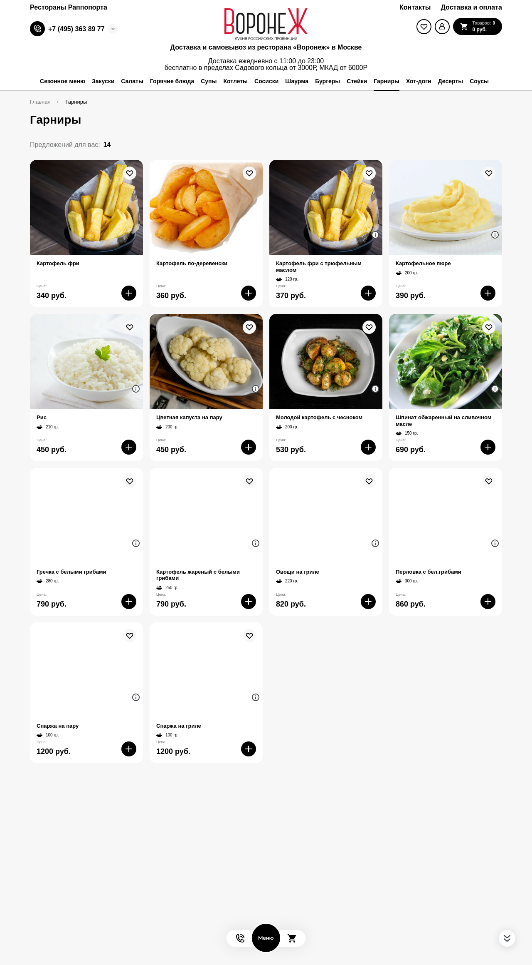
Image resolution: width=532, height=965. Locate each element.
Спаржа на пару (58, 726)
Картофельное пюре (423, 263)
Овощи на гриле (297, 572)
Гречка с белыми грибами (71, 572)
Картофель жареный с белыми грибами (198, 575)
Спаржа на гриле (178, 726)
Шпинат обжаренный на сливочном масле (443, 420)
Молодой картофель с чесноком (319, 417)
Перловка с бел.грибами (428, 572)
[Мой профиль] (442, 26)
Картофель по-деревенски (191, 263)
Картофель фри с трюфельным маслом (319, 266)
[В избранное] (129, 173)
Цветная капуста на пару (189, 417)
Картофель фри (58, 263)
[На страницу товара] (86, 207)
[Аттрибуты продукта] (375, 235)
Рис (42, 417)
